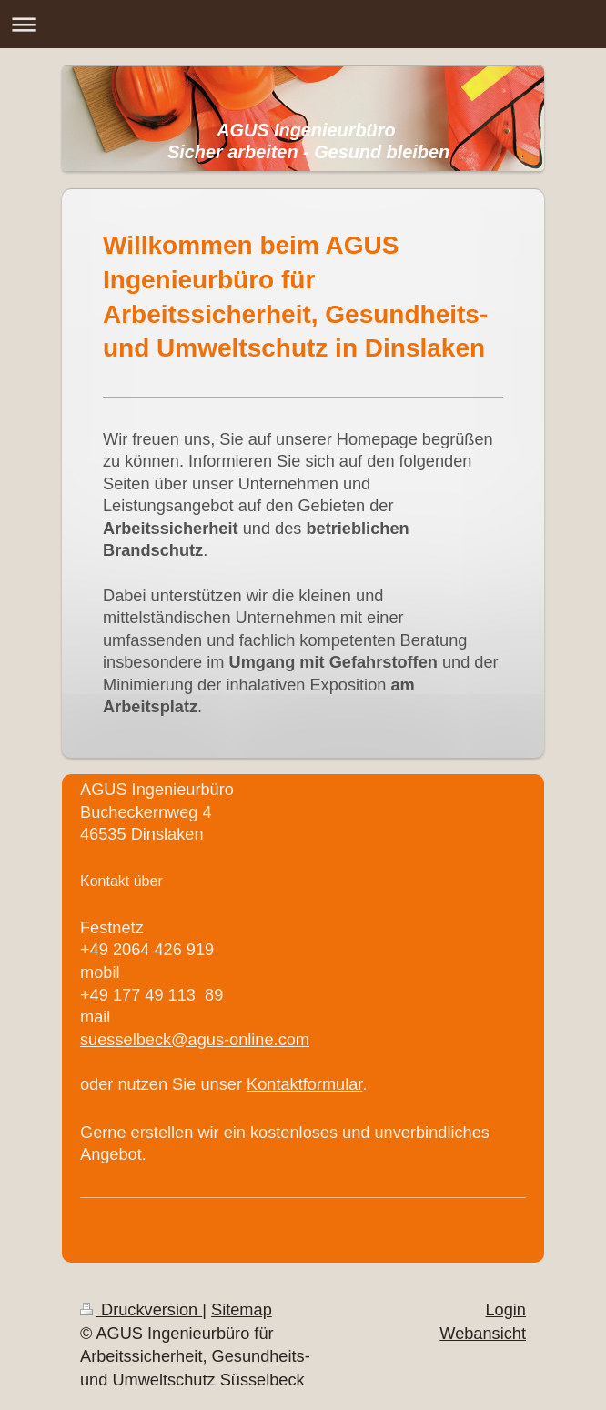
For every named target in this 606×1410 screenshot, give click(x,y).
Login (505, 1310)
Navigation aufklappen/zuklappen (303, 24)
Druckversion (141, 1310)
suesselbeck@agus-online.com (194, 1040)
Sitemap (241, 1310)
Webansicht (482, 1333)
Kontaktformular (304, 1084)
